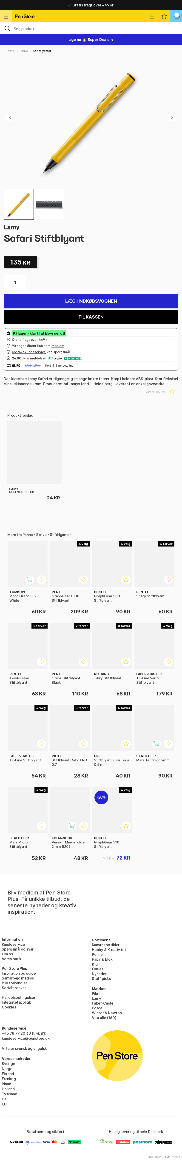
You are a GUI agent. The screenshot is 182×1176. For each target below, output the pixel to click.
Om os (7, 954)
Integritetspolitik (16, 1002)
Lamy (12, 227)
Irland (6, 1084)
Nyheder (99, 973)
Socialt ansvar (14, 987)
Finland (8, 1073)
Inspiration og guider (19, 973)
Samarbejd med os (18, 978)
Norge (7, 1068)
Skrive (24, 51)
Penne (10, 51)
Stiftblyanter (42, 51)
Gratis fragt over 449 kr (91, 5)
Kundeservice (13, 944)
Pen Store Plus (14, 968)
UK (4, 1099)
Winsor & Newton (107, 1013)
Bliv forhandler (14, 983)
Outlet (97, 969)
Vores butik (11, 959)
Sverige (8, 1063)
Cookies (9, 1007)
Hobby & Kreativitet (109, 949)
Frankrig (9, 1078)
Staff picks (101, 978)
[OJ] (91, 28)
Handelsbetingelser (18, 997)
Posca (97, 1008)
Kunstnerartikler (105, 945)
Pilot (96, 993)
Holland (8, 1089)
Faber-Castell (103, 1003)
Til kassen (91, 317)
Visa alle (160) (104, 1017)
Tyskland (9, 1094)
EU (4, 1104)
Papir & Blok (102, 959)
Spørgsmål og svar (18, 949)
